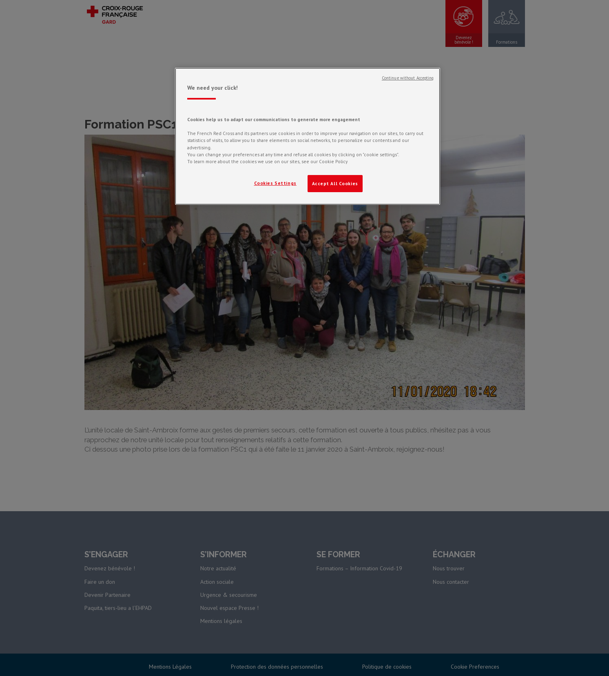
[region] (307, 136)
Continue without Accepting (408, 78)
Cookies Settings (275, 183)
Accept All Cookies (335, 183)
